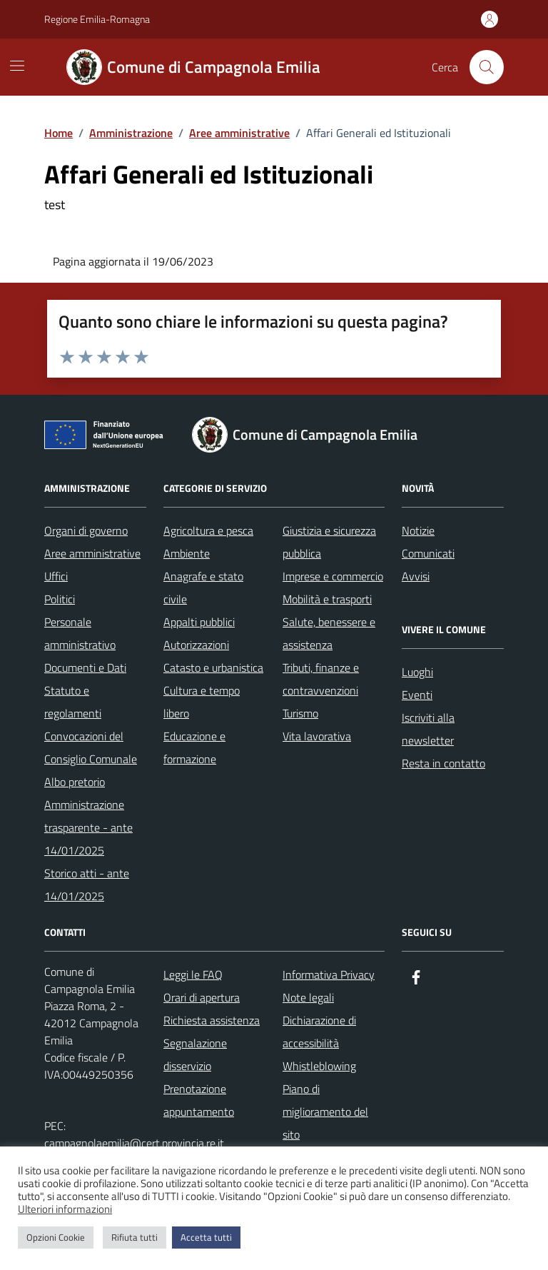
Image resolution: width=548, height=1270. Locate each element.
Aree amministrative (92, 553)
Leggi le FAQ (193, 974)
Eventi (417, 694)
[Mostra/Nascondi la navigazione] (17, 65)
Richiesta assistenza (211, 1020)
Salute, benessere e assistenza (329, 633)
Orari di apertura (201, 997)
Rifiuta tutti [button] (134, 1237)
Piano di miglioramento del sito (325, 1111)
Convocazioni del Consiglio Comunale (90, 747)
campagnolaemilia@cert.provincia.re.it (134, 1142)
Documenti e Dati (85, 667)
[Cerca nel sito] (487, 67)
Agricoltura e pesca (208, 530)
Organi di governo (86, 530)
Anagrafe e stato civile (203, 588)
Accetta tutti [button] (206, 1237)
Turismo (300, 713)
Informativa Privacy (329, 974)
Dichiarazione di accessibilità (319, 1032)
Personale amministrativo (80, 633)
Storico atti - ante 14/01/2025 (86, 884)
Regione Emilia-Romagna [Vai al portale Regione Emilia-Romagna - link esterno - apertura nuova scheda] (97, 18)
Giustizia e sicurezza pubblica (329, 542)
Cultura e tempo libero (201, 702)
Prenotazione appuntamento (198, 1100)
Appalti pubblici (199, 621)
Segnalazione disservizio (195, 1054)
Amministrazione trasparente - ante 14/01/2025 (88, 827)
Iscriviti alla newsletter (428, 729)
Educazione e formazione (194, 747)
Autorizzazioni (196, 644)
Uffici (56, 576)
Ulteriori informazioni (65, 1209)
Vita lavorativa (317, 736)
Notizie (418, 530)
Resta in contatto (443, 763)
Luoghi (417, 671)
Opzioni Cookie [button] (55, 1237)
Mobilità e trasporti (327, 599)
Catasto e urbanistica (213, 667)
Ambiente (186, 553)
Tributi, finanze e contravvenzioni (321, 679)
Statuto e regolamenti (72, 702)
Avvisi (416, 576)
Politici (59, 599)
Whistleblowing (319, 1065)
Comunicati (428, 553)
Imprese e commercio (333, 576)
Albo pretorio (74, 781)
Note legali (308, 997)
